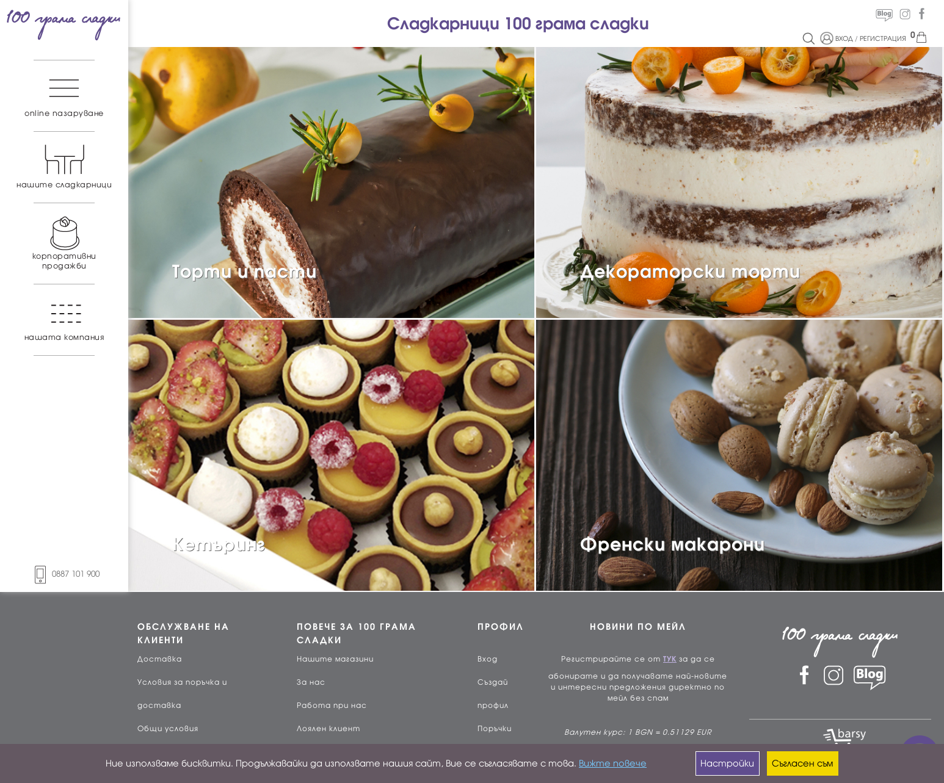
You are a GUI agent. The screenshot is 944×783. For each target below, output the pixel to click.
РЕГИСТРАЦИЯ (883, 38)
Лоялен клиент (328, 728)
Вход (487, 659)
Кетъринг (218, 544)
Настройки (727, 763)
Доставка (159, 659)
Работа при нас (332, 705)
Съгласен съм (802, 763)
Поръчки (494, 728)
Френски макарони (672, 544)
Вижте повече (613, 763)
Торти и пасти (244, 271)
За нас (311, 682)
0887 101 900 (64, 574)
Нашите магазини (335, 659)
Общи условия (167, 728)
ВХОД (844, 38)
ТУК (670, 659)
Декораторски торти (690, 271)
